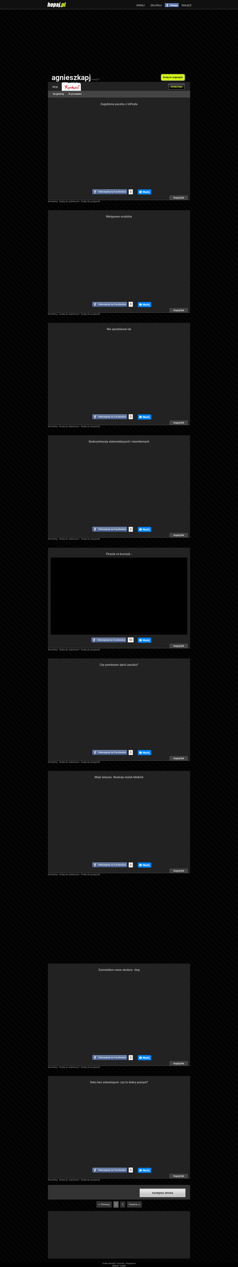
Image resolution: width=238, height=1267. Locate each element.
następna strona (162, 1193)
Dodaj (140, 5)
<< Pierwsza (104, 1204)
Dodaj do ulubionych (69, 201)
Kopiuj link (178, 197)
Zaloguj (156, 5)
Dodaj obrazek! (109, 1263)
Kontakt (120, 1263)
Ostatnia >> (134, 1204)
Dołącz (186, 5)
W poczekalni (75, 94)
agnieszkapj (75, 77)
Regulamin (131, 1263)
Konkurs (71, 87)
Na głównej (58, 94)
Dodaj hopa (176, 86)
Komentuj (53, 201)
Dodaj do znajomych (173, 77)
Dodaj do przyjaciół (90, 201)
